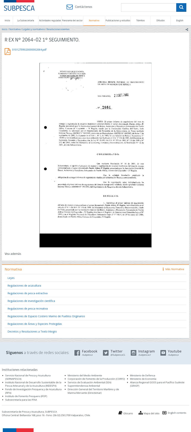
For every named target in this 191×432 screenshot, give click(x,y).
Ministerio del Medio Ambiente (85, 375)
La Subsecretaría (25, 20)
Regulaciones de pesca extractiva (27, 293)
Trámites (140, 20)
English (179, 20)
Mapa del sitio (151, 413)
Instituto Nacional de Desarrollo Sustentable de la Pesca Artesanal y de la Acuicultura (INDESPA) (33, 384)
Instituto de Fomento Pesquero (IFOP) (26, 396)
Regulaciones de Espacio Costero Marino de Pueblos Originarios (46, 316)
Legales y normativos (33, 29)
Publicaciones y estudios (118, 20)
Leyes (11, 278)
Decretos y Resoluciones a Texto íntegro (32, 331)
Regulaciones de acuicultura (24, 285)
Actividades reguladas (50, 20)
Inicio (7, 20)
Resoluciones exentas (58, 29)
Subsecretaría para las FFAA (21, 399)
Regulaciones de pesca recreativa (27, 308)
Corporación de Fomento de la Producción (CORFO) (96, 378)
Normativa (94, 20)
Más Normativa (173, 269)
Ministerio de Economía (143, 378)
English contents (177, 412)
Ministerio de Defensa (142, 375)
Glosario (128, 413)
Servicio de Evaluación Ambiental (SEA (89, 382)
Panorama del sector (72, 20)
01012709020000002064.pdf (29, 49)
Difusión (160, 20)
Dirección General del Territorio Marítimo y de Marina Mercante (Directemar (93, 391)
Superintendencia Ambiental (84, 385)
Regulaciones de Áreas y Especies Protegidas (34, 324)
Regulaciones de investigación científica (31, 301)
